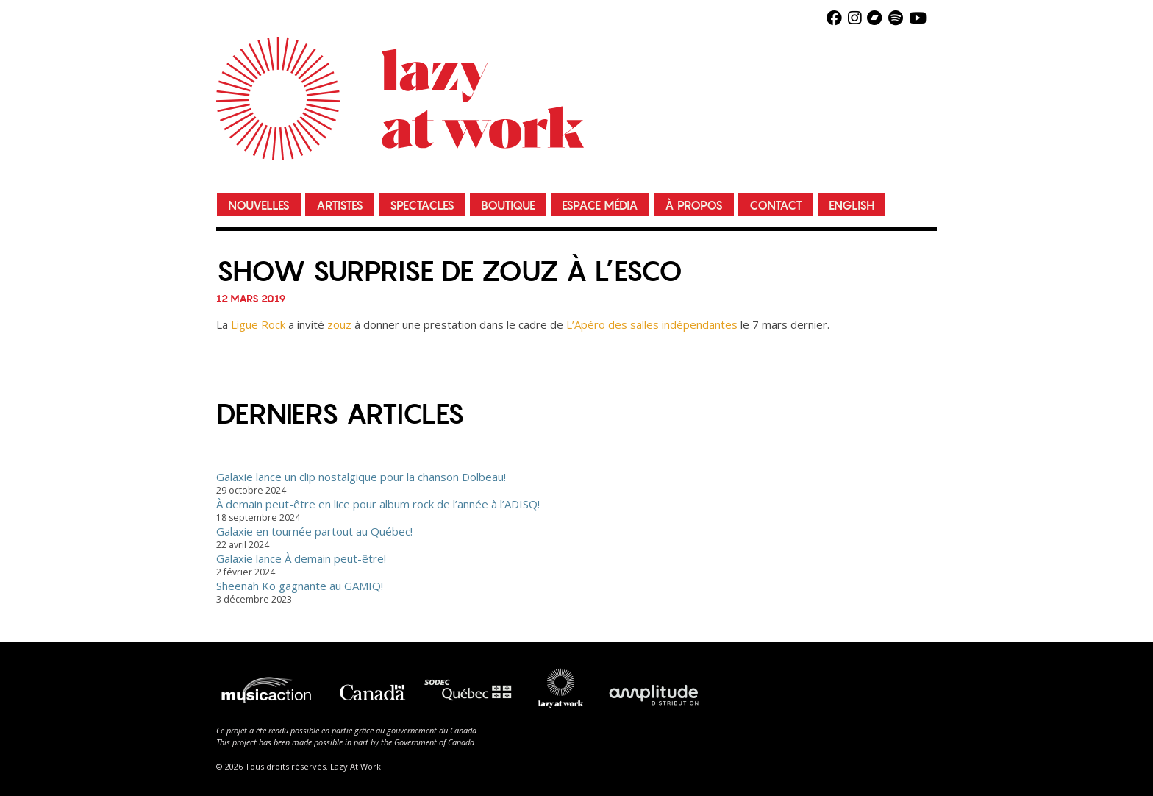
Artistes (339, 205)
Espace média (600, 205)
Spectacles (422, 205)
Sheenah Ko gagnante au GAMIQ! (299, 585)
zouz (339, 324)
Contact (775, 205)
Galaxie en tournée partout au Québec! (314, 531)
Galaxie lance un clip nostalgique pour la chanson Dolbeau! (361, 476)
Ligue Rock (258, 324)
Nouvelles (259, 205)
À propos (694, 205)
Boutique (508, 205)
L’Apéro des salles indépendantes (652, 324)
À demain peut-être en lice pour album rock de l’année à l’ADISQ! (378, 504)
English (851, 205)
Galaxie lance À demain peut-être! (301, 558)
